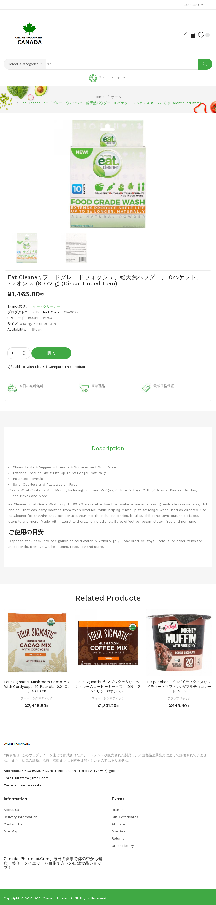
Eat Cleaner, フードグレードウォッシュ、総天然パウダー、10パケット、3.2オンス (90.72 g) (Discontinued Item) (110, 103)
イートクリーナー (46, 306)
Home (100, 97)
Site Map (11, 829)
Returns (118, 836)
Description (108, 445)
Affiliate (118, 822)
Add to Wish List (27, 367)
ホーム (116, 97)
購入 (51, 353)
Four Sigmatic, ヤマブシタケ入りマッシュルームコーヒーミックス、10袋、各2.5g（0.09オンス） (108, 684)
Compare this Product (72, 367)
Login (188, 34)
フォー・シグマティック (37, 696)
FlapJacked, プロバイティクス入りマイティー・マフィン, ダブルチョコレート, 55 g (179, 684)
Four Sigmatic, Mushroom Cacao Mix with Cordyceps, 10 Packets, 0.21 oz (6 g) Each (37, 684)
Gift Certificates (125, 815)
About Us (11, 807)
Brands (117, 807)
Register (179, 34)
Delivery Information (21, 815)
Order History (123, 843)
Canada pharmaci (57, 896)
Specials (119, 829)
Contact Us (13, 822)
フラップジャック (179, 696)
